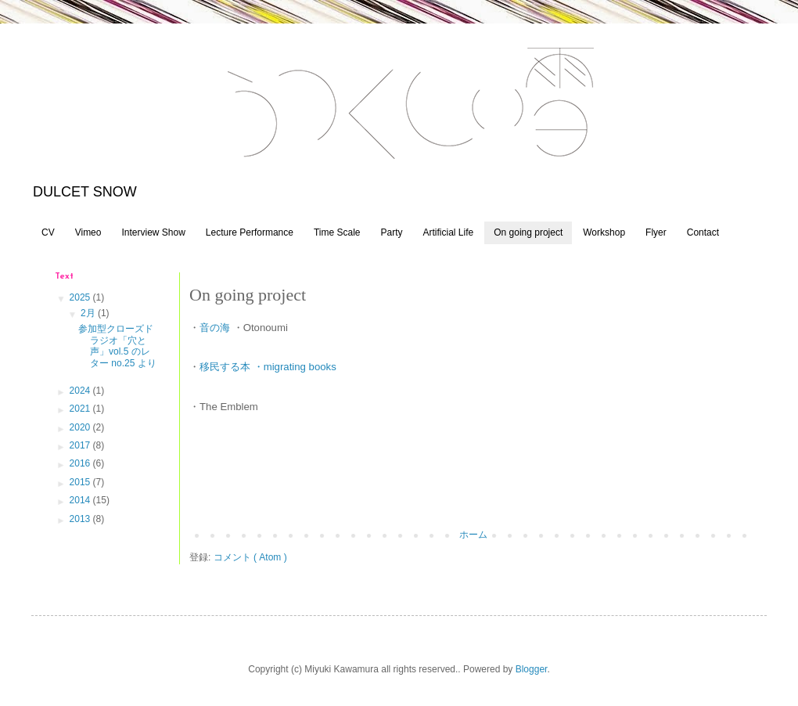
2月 (89, 313)
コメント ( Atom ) (250, 557)
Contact (703, 232)
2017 (81, 445)
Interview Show (153, 232)
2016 (81, 463)
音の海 (215, 327)
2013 (81, 518)
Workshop (604, 232)
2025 (81, 297)
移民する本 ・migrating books (268, 367)
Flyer (656, 232)
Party (391, 232)
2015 (81, 482)
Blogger (532, 669)
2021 (81, 408)
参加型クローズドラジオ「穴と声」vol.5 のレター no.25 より (117, 345)
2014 (81, 500)
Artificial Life (448, 232)
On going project (528, 232)
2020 (81, 427)
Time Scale (337, 232)
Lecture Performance (249, 232)
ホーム (473, 534)
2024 (81, 390)
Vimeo (88, 232)
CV (48, 232)
